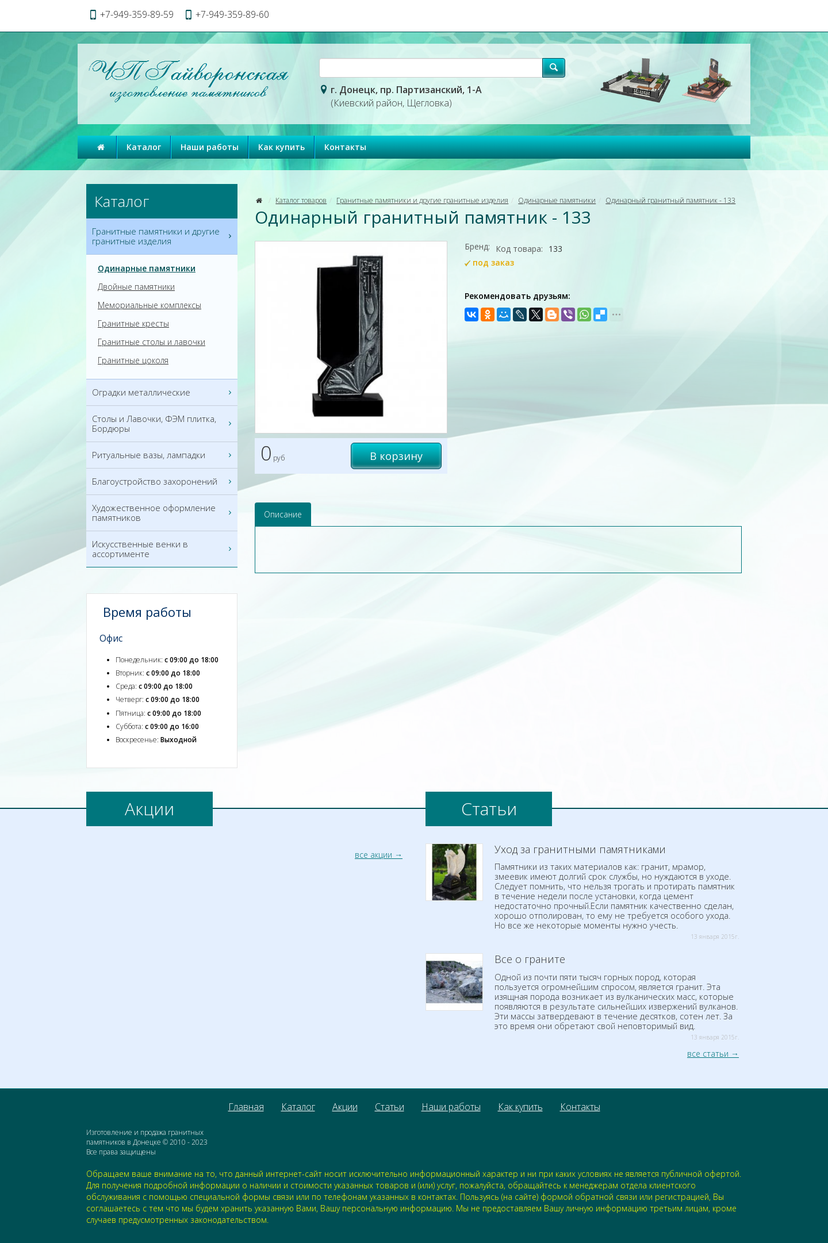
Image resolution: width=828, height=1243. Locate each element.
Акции (345, 1106)
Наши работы (210, 146)
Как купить (281, 146)
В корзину (396, 456)
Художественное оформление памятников (163, 513)
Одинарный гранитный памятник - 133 (670, 200)
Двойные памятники (136, 286)
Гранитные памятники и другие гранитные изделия (422, 200)
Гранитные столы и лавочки (151, 342)
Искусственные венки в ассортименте (163, 549)
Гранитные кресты (133, 323)
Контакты (345, 146)
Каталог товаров (301, 200)
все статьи (708, 1053)
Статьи (389, 1106)
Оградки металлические (163, 392)
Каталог (143, 146)
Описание (283, 514)
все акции (373, 854)
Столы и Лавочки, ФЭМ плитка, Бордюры (163, 424)
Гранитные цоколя (133, 360)
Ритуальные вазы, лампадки (163, 455)
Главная (246, 1106)
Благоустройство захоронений (163, 481)
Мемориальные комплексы (149, 305)
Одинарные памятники (557, 200)
